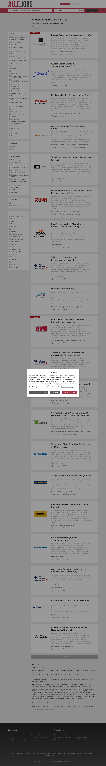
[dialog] (53, 383)
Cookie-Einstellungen (38, 392)
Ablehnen (55, 392)
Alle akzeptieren (69, 392)
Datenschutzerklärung (67, 387)
